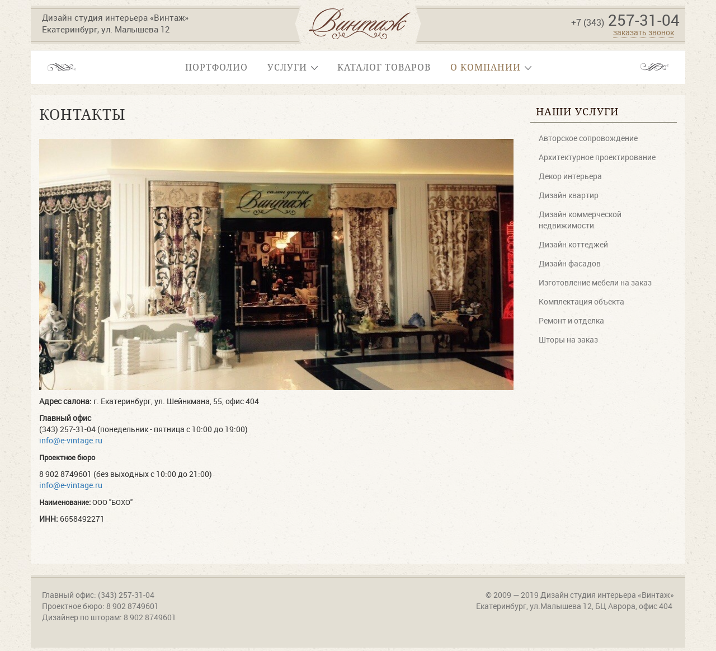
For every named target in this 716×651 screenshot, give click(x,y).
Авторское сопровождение (588, 138)
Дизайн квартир (569, 195)
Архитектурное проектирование (597, 157)
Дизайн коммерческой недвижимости (580, 220)
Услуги (292, 67)
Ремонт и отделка (571, 320)
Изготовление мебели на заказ (595, 282)
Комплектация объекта (581, 301)
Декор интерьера (570, 176)
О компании (490, 67)
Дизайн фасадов (570, 263)
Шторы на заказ (568, 339)
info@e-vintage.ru (70, 440)
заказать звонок (643, 32)
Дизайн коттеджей (573, 244)
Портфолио (216, 67)
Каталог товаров (384, 67)
